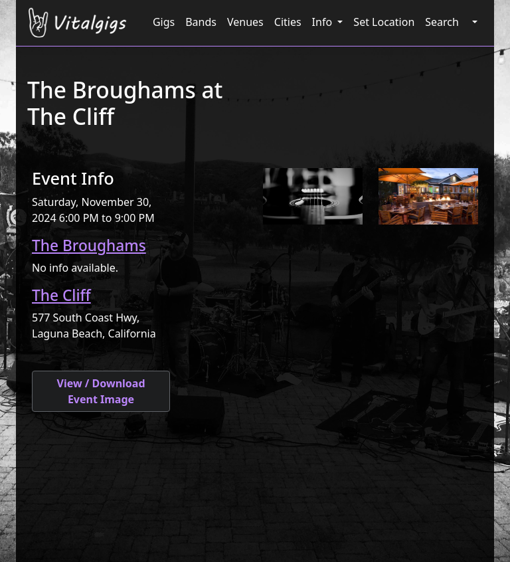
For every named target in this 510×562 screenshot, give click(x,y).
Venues (245, 22)
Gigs (164, 22)
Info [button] (323, 22)
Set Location (383, 22)
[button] (473, 22)
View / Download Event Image (100, 391)
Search (442, 22)
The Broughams (89, 245)
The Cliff (61, 295)
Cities (287, 22)
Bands (200, 22)
